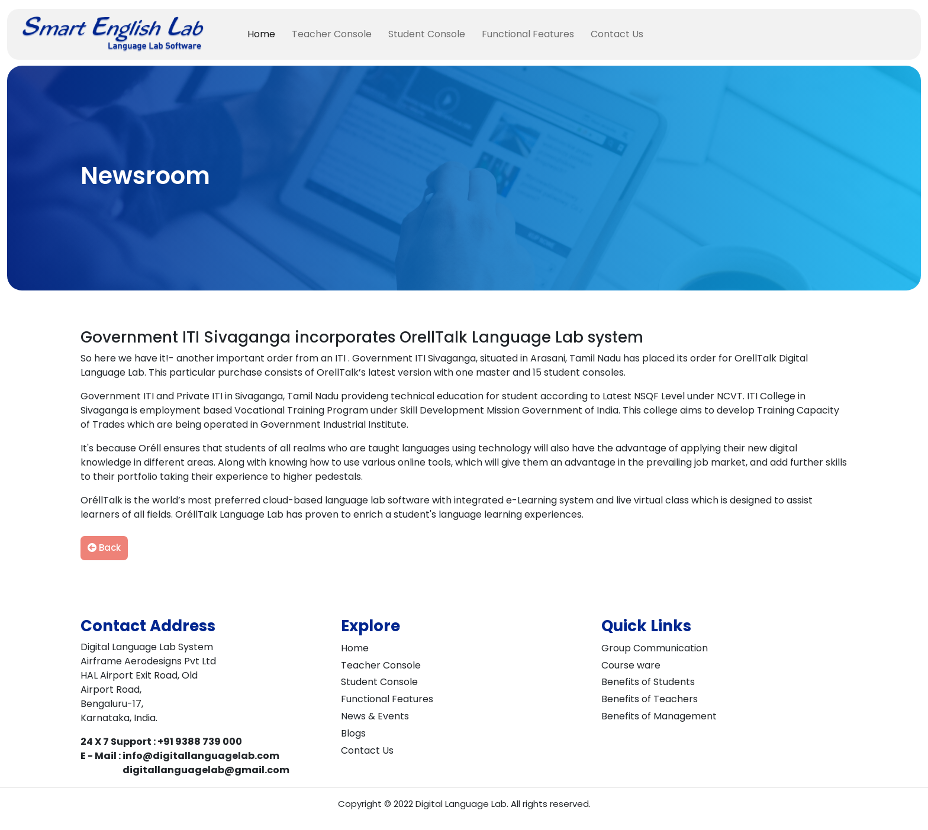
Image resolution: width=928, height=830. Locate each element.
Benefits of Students (648, 682)
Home (261, 34)
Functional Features (528, 34)
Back (104, 547)
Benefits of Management (659, 716)
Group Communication (654, 648)
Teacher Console (332, 34)
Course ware (630, 665)
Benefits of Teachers (649, 699)
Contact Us (617, 34)
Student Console (426, 34)
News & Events (375, 716)
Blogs (353, 733)
